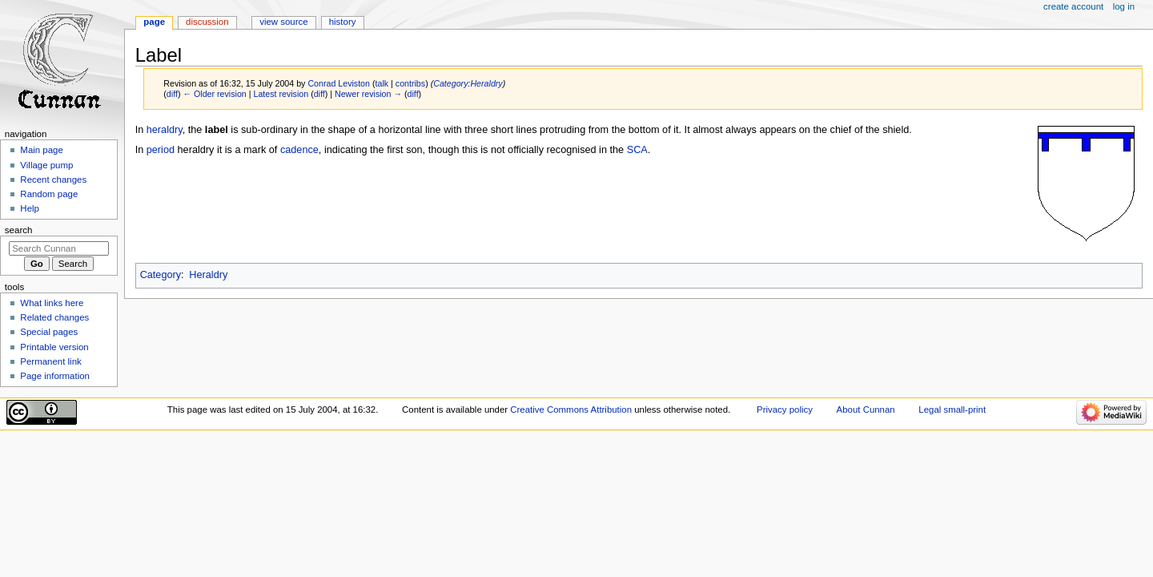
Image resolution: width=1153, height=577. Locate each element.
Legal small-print (952, 409)
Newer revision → (368, 94)
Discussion (207, 21)
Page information (55, 376)
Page (154, 21)
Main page (41, 150)
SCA (637, 149)
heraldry (165, 129)
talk (382, 83)
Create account (1073, 6)
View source (283, 21)
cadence (299, 149)
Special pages (49, 332)
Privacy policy (785, 409)
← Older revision (214, 94)
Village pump (46, 165)
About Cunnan (866, 409)
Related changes (54, 317)
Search (19, 230)
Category (160, 274)
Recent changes (53, 179)
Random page (49, 194)
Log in (1124, 6)
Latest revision (280, 94)
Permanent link (50, 361)
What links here (51, 303)
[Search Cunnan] (59, 248)
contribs (410, 83)
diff (172, 94)
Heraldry (208, 274)
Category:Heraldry (467, 83)
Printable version (54, 347)
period (161, 149)
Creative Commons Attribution (571, 409)
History (342, 21)
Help (29, 208)
